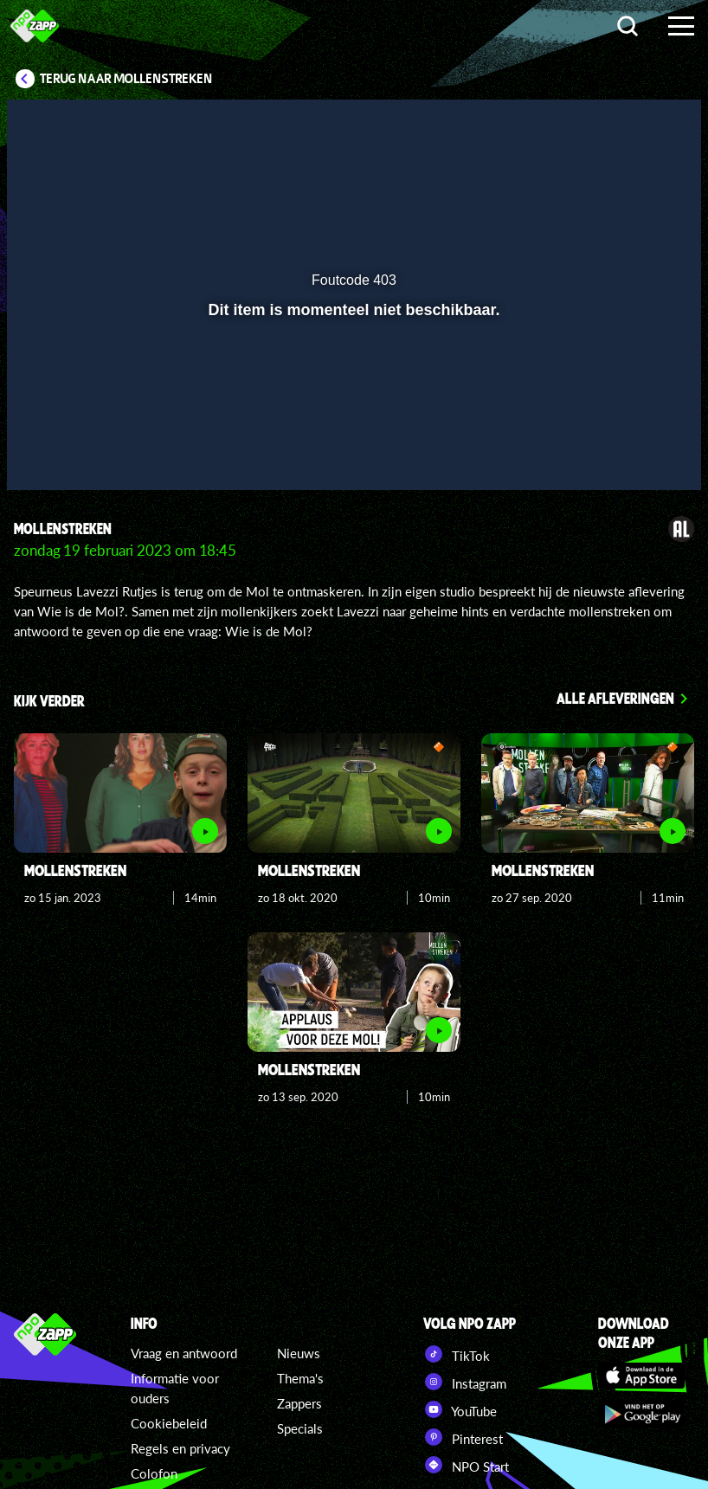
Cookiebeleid (169, 1423)
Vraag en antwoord (184, 1353)
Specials (300, 1428)
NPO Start (466, 1464)
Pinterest (463, 1437)
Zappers (299, 1403)
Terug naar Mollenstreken (126, 79)
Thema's (300, 1378)
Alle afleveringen (615, 697)
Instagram (464, 1381)
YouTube (460, 1409)
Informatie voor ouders (175, 1388)
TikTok (456, 1354)
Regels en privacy (180, 1448)
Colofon (154, 1473)
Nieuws (298, 1353)
